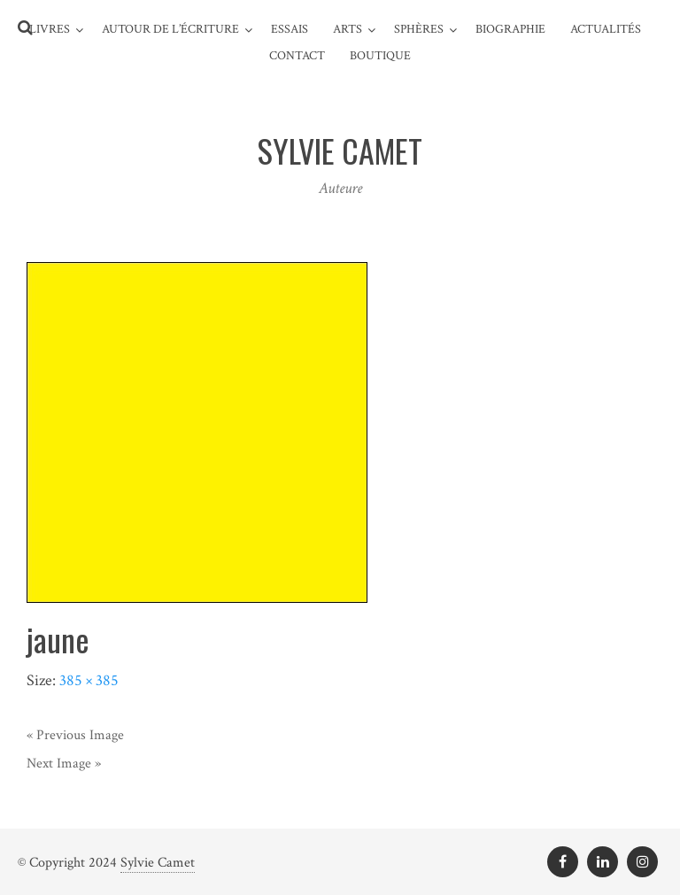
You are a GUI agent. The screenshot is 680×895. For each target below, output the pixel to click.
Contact (297, 56)
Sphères (419, 29)
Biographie (510, 29)
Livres (49, 29)
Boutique (380, 56)
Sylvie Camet (157, 862)
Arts (347, 29)
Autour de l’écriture (170, 29)
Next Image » (64, 763)
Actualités (605, 29)
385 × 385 (89, 680)
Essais (289, 29)
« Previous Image (75, 735)
